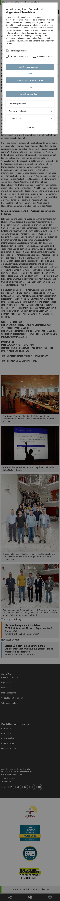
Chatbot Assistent (44, 56)
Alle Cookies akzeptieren (30, 67)
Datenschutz (30, 127)
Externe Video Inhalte (19, 56)
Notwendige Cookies (18, 51)
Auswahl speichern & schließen (30, 80)
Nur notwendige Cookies (30, 94)
